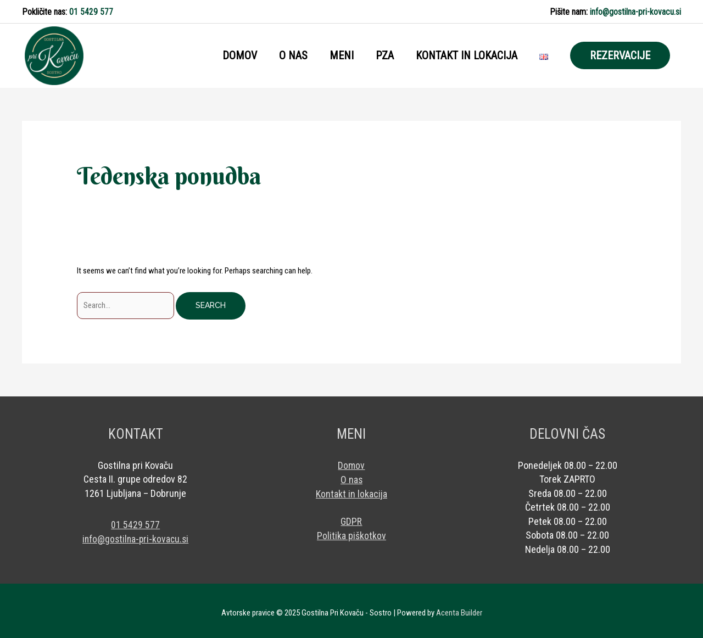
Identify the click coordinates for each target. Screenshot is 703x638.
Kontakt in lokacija (351, 488)
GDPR (351, 516)
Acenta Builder (459, 608)
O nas (351, 474)
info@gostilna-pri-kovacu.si (635, 10)
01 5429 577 (91, 10)
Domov (351, 460)
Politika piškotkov (351, 530)
